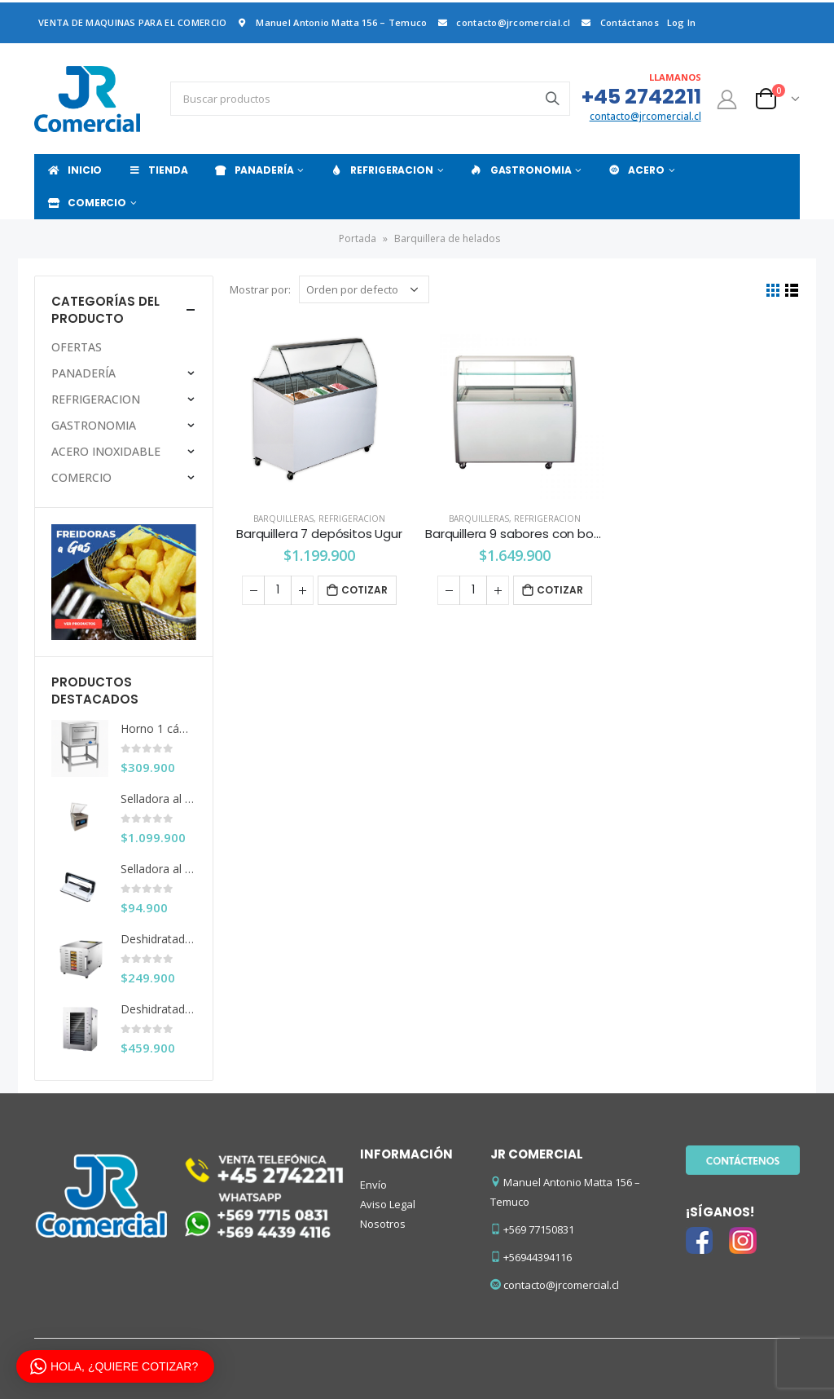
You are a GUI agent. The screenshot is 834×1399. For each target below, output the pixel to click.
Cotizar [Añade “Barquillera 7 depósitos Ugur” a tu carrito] (364, 590)
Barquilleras (283, 518)
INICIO (74, 170)
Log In (681, 22)
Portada (357, 238)
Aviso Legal (387, 1204)
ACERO (635, 170)
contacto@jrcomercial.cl (502, 22)
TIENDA (157, 170)
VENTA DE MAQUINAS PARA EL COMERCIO (132, 22)
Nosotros (383, 1223)
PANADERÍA (253, 170)
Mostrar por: (260, 289)
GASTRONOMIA (520, 170)
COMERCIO (86, 203)
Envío (373, 1184)
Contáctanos (619, 22)
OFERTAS (76, 347)
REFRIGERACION (380, 170)
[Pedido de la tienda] (364, 289)
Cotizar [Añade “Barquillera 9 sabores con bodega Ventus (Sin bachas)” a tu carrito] (560, 590)
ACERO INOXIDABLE (105, 451)
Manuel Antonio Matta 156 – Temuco (331, 22)
